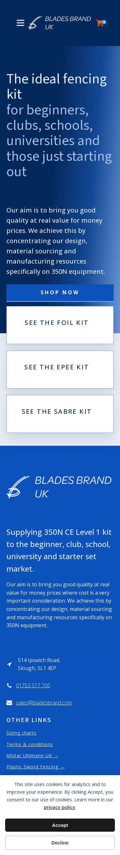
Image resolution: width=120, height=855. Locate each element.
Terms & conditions (29, 744)
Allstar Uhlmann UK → (32, 755)
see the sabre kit (57, 412)
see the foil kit (57, 323)
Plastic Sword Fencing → (35, 766)
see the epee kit (56, 367)
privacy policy (59, 807)
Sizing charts (21, 732)
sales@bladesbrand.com (44, 702)
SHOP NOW (60, 292)
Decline (60, 842)
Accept (60, 825)
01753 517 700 (33, 685)
